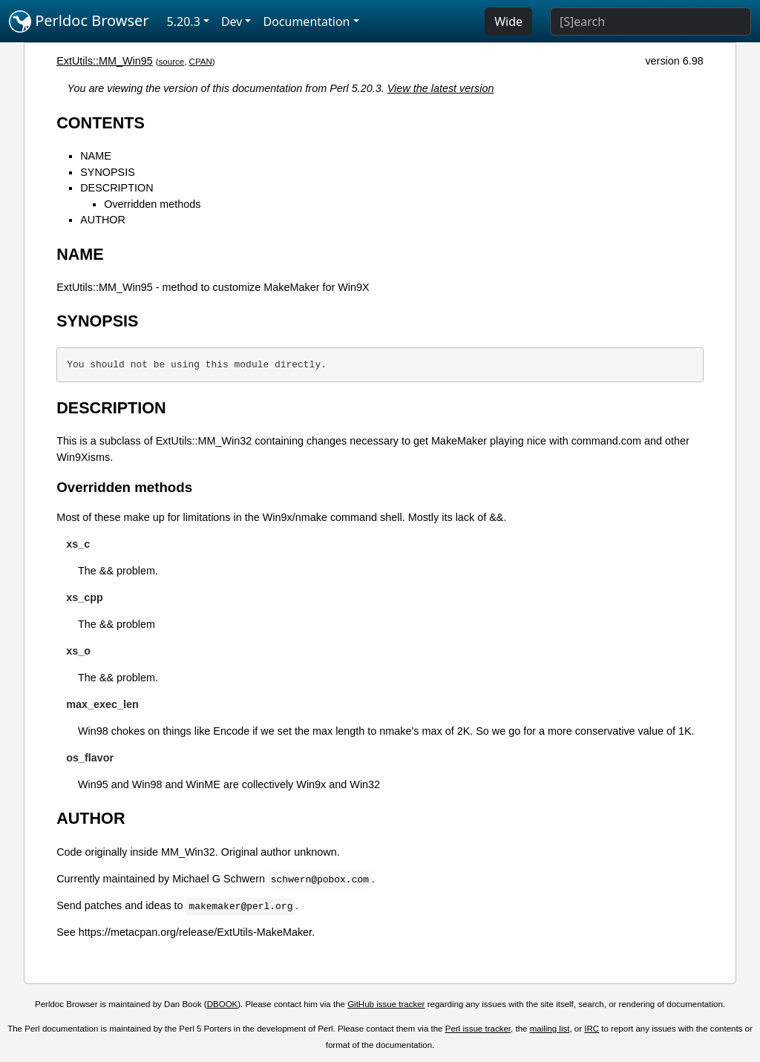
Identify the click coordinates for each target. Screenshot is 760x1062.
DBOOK (222, 1004)
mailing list (550, 1028)
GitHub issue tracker (386, 1004)
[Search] (650, 21)
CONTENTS (100, 123)
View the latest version (440, 88)
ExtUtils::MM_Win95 (104, 61)
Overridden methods (152, 204)
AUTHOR (102, 220)
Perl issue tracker (478, 1028)
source (172, 61)
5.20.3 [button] (183, 21)
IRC (591, 1028)
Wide (508, 21)
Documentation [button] (306, 21)
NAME (95, 156)
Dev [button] (232, 21)
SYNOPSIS (107, 172)
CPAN (200, 61)
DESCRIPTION (116, 188)
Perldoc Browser (79, 21)
